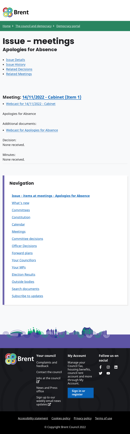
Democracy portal (68, 26)
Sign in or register (78, 392)
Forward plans (22, 253)
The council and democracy (33, 26)
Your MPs (19, 267)
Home (7, 26)
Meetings (19, 231)
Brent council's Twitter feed (100, 373)
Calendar (18, 224)
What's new (20, 203)
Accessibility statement (33, 418)
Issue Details (15, 60)
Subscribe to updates (27, 296)
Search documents (25, 289)
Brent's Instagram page (108, 367)
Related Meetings (19, 74)
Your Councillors (24, 260)
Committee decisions (27, 239)
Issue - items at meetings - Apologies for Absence (51, 196)
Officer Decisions (24, 246)
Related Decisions (19, 69)
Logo (16, 12)
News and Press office (46, 389)
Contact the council (49, 372)
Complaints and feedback (46, 364)
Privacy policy (83, 418)
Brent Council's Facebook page (100, 367)
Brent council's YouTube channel (108, 373)
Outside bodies (23, 281)
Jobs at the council (48, 379)
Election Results (23, 274)
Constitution (21, 217)
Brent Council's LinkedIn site (116, 367)
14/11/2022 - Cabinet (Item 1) (51, 97)
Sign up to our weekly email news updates (48, 401)
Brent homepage (19, 359)
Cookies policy (61, 418)
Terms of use (103, 418)
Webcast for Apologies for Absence (32, 130)
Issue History (15, 64)
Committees (21, 210)
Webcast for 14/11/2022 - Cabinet (31, 104)
